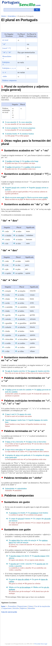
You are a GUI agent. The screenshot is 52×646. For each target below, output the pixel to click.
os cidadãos (20, 235)
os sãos (18, 243)
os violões (21, 347)
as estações (21, 291)
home (3, 606)
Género (30, 606)
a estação (8, 291)
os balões (21, 311)
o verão (7, 295)
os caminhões (22, 307)
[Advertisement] (23, 27)
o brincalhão (9, 339)
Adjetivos (23, 608)
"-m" (4, 44)
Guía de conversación (9, 612)
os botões (21, 331)
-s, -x (4, 72)
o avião (7, 303)
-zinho (4, 76)
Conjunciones (6, 608)
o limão (7, 299)
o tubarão (8, 327)
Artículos (16, 608)
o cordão (8, 343)
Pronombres (12, 606)
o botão (7, 331)
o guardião (8, 323)
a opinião (8, 335)
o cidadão (8, 235)
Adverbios (31, 608)
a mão (7, 231)
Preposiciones (22, 606)
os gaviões (21, 315)
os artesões (21, 319)
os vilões (21, 351)
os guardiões (22, 323)
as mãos (18, 231)
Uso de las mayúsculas (42, 606)
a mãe (7, 261)
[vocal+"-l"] (6, 48)
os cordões (21, 343)
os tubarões (21, 327)
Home (3, 16)
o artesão (8, 319)
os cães (17, 265)
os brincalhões (23, 339)
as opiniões (21, 335)
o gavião (7, 315)
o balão (7, 311)
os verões (21, 295)
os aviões (21, 303)
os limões (21, 299)
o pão (6, 269)
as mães (18, 261)
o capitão (8, 273)
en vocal (5, 40)
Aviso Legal (44, 644)
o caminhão (9, 307)
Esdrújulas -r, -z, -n (9, 68)
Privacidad (37, 644)
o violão (7, 347)
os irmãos (19, 239)
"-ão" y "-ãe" (6, 52)
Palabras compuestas (9, 80)
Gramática (12, 16)
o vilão (7, 351)
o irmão (7, 239)
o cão (6, 265)
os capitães (19, 273)
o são (6, 243)
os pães (17, 269)
